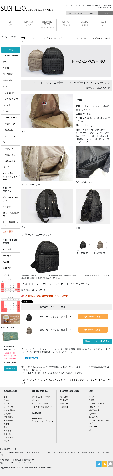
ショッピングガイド (96, 404)
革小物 (6, 111)
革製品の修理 (94, 410)
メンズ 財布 (10, 93)
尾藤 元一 (7, 262)
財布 (5, 62)
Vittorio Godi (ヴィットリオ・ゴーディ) (11, 176)
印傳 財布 (7, 431)
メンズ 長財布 (11, 99)
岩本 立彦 (7, 249)
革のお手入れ (94, 417)
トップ (91, 397)
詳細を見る (10, 369)
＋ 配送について (30, 357)
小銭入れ (7, 105)
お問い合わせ (94, 407)
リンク (91, 430)
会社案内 (92, 400)
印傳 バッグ (8, 434)
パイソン (7, 207)
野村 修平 (7, 255)
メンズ (6, 86)
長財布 (6, 68)
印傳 (5, 427)
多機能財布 (8, 80)
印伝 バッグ (10, 155)
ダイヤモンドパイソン (41, 397)
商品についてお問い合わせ (97, 341)
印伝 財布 (9, 148)
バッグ (6, 167)
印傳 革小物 (8, 437)
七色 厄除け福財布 (40, 404)
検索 (10, 49)
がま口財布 (8, 74)
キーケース (10, 136)
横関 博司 (7, 268)
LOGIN (105, 13)
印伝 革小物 (10, 161)
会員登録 (92, 414)
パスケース (10, 124)
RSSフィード (94, 427)
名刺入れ (9, 130)
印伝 (5, 142)
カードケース (11, 117)
